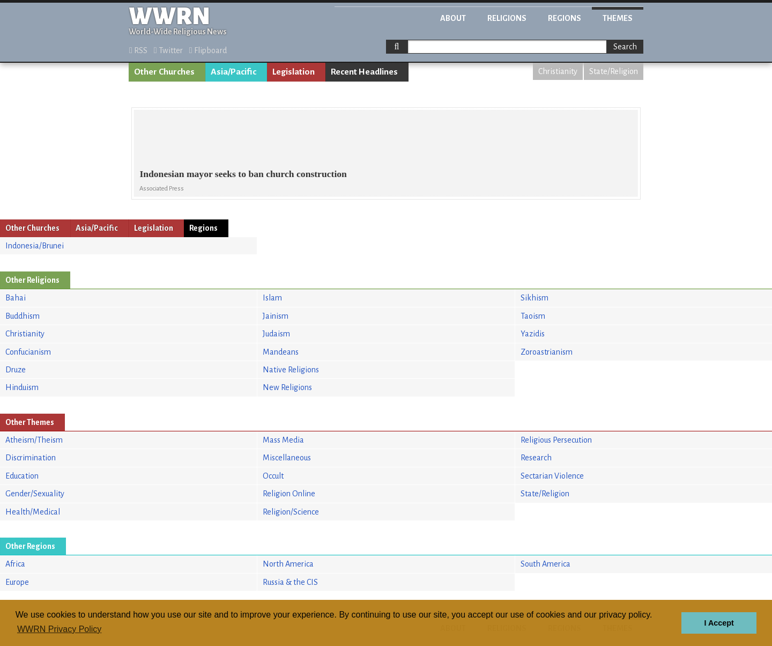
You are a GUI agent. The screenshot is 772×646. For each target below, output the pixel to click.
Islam (272, 297)
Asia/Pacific (233, 72)
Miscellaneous (287, 457)
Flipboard (208, 50)
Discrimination (30, 457)
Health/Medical (32, 512)
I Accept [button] (718, 623)
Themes (618, 18)
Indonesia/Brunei (34, 245)
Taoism (533, 316)
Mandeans (281, 352)
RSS (138, 50)
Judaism (276, 333)
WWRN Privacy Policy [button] (59, 629)
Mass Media (283, 440)
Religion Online (289, 493)
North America (288, 564)
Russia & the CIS (290, 582)
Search (625, 46)
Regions (564, 18)
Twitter (168, 50)
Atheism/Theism (34, 440)
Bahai (15, 297)
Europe (17, 582)
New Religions (287, 387)
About (453, 18)
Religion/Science (291, 512)
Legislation (293, 72)
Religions (506, 18)
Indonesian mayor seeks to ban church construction (242, 173)
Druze (15, 369)
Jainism (275, 316)
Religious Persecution (556, 440)
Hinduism (22, 387)
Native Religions (291, 369)
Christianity (557, 71)
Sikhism (534, 297)
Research (536, 457)
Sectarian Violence (552, 476)
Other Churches (164, 72)
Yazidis (533, 333)
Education (22, 476)
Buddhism (22, 316)
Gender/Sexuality (34, 493)
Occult (273, 476)
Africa (15, 564)
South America (545, 564)
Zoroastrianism (547, 352)
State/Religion (613, 71)
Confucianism (28, 352)
